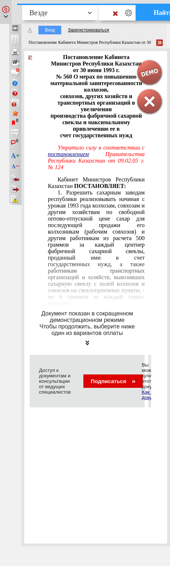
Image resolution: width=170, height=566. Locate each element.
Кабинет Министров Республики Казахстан (96, 182)
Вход (50, 30)
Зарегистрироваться (88, 30)
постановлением (68, 154)
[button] (6, 12)
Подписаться (113, 381)
